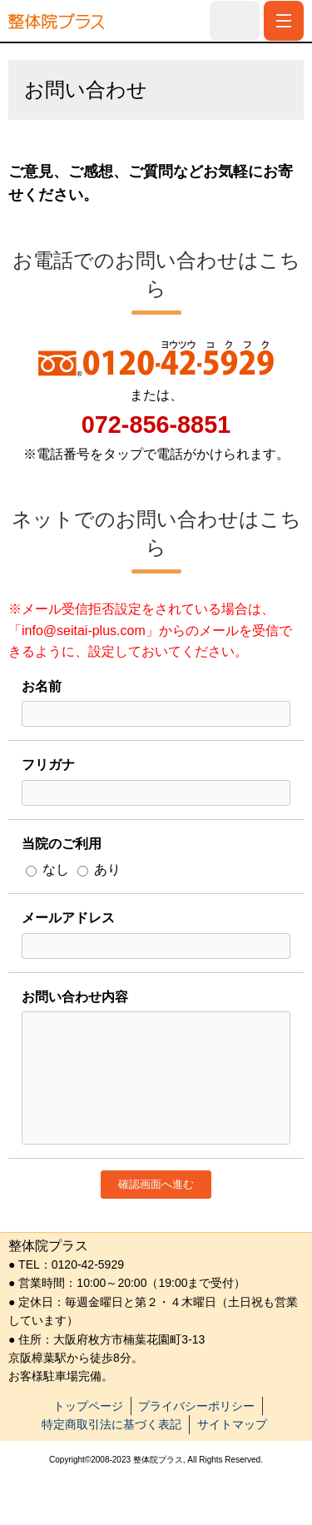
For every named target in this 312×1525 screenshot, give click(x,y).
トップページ (88, 1406)
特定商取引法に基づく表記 (111, 1424)
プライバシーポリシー (196, 1406)
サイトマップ (232, 1424)
